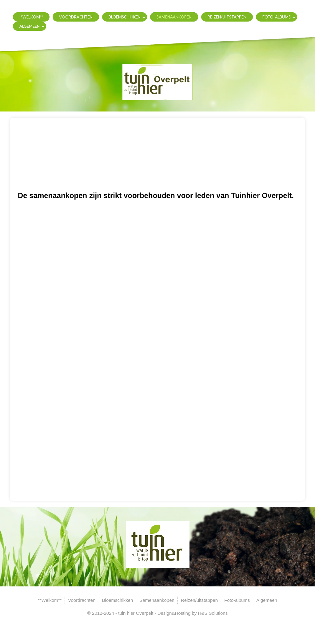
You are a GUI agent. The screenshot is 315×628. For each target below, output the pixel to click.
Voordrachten (76, 16)
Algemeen (29, 26)
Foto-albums (276, 16)
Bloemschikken (125, 16)
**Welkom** (31, 16)
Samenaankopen (174, 16)
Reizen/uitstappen (227, 16)
